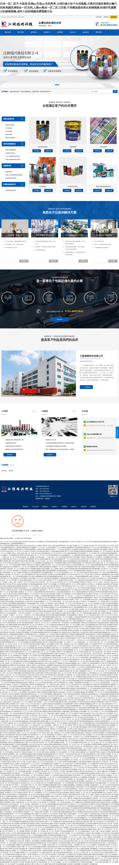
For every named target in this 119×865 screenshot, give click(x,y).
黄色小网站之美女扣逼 (108, 806)
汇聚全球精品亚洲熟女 (47, 823)
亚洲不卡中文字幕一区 (109, 545)
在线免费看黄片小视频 (109, 800)
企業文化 (73, 32)
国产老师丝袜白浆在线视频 (107, 725)
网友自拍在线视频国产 (31, 640)
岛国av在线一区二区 (58, 648)
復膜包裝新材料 (14, 91)
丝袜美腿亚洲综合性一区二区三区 (93, 595)
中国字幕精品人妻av (15, 611)
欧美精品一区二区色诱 (73, 675)
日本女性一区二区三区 (58, 719)
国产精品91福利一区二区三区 (25, 605)
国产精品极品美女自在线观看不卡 (10, 566)
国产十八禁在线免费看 (110, 717)
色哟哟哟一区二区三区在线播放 (46, 678)
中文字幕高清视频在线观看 (17, 565)
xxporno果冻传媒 (21, 609)
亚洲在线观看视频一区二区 (83, 688)
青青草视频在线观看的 (81, 547)
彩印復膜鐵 (8, 188)
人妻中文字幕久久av (82, 578)
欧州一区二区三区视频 (28, 651)
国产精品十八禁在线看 (20, 767)
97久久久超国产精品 (81, 738)
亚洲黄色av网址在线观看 (13, 586)
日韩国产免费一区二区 (53, 845)
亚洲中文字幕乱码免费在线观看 (107, 819)
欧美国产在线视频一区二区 (60, 611)
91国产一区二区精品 (15, 636)
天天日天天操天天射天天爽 (34, 582)
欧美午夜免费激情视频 (111, 565)
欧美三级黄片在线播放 (88, 628)
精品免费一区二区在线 (12, 574)
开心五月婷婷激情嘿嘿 (7, 545)
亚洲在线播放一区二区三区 (85, 700)
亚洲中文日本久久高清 (60, 841)
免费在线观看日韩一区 (67, 592)
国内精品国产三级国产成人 (32, 677)
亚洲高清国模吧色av (6, 711)
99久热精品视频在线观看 (43, 611)
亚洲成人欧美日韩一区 (13, 590)
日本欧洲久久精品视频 (73, 864)
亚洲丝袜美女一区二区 (93, 698)
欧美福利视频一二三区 (14, 613)
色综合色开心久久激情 (34, 545)
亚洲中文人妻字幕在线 (38, 665)
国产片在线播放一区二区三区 (92, 621)
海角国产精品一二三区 (40, 738)
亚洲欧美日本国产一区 (47, 565)
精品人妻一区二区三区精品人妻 (105, 742)
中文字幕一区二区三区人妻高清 (49, 688)
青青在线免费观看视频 (81, 568)
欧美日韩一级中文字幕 (90, 611)
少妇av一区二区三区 (19, 644)
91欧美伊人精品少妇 (68, 738)
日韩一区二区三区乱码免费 (101, 605)
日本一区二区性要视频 (107, 642)
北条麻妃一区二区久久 (68, 669)
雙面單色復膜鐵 (10, 198)
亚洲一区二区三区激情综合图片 (50, 609)
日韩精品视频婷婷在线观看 (55, 804)
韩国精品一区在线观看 (9, 555)
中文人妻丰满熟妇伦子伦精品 (88, 684)
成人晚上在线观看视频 (41, 700)
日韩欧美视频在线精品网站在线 (27, 671)
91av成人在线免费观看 (48, 597)
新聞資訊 (34, 32)
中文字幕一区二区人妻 (78, 653)
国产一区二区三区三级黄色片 (22, 829)
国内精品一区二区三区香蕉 (30, 586)
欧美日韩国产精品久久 (70, 810)
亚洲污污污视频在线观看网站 (66, 785)
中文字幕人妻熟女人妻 (94, 607)
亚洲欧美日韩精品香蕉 (61, 634)
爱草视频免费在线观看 (10, 729)
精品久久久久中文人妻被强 (39, 657)
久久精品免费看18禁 (39, 592)
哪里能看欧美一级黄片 (91, 597)
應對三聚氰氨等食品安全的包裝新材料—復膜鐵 (60, 484)
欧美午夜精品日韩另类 (18, 775)
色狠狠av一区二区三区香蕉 (104, 648)
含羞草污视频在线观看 (18, 748)
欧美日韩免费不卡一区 (83, 553)
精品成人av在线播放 (6, 734)
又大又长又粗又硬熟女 (102, 758)
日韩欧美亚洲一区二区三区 (77, 661)
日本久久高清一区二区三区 (24, 704)
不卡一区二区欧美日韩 (32, 588)
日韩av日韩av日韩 (25, 619)
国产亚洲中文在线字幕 (34, 767)
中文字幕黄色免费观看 (28, 549)
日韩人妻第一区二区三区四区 (49, 771)
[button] (57, 84)
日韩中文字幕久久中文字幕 (58, 796)
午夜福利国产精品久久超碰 (96, 752)
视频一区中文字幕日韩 (52, 721)
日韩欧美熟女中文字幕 (98, 761)
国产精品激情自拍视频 (101, 622)
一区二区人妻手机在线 (18, 675)
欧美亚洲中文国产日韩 (44, 661)
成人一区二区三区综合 (49, 582)
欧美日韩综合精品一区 (27, 816)
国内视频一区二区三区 (35, 561)
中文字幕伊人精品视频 (65, 771)
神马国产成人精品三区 (75, 746)
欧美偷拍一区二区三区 (15, 760)
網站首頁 (8, 32)
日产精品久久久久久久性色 (94, 582)
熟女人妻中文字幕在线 (111, 835)
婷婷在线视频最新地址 (77, 597)
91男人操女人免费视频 (10, 746)
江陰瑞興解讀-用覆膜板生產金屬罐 (56, 481)
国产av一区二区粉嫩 (56, 580)
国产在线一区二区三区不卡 (78, 586)
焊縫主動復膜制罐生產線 (12, 220)
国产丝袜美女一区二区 (101, 650)
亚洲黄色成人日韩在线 (49, 798)
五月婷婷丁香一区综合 (95, 545)
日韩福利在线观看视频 (105, 609)
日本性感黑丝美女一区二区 (27, 763)
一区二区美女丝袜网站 (15, 713)
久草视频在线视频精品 (85, 704)
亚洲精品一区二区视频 (34, 597)
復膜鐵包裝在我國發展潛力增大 (14, 475)
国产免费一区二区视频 (38, 829)
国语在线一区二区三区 (34, 617)
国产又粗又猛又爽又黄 (93, 841)
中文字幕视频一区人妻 (109, 748)
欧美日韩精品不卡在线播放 (69, 808)
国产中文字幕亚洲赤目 (75, 590)
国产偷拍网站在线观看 (20, 817)
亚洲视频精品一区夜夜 (38, 619)
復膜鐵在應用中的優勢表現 (13, 481)
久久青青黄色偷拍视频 (105, 746)
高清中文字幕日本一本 (60, 754)
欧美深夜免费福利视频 (15, 827)
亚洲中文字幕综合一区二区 (62, 653)
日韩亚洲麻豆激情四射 (73, 694)
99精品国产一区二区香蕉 (97, 601)
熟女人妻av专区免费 (28, 810)
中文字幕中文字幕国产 (106, 756)
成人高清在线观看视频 (21, 837)
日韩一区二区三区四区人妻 (46, 746)
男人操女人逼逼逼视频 (17, 640)
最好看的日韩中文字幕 (28, 723)
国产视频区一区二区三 (75, 613)
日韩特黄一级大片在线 (48, 545)
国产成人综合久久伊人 (20, 646)
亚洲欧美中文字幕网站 (87, 816)
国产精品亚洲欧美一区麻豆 (22, 665)
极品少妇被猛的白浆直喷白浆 (19, 650)
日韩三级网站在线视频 (42, 566)
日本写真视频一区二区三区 (35, 578)
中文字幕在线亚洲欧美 (51, 555)
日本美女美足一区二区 (88, 796)
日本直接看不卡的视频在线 (89, 864)
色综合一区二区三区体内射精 (15, 725)
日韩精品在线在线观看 (53, 704)
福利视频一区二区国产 (64, 642)
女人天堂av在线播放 (41, 605)
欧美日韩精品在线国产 (95, 738)
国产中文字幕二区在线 (24, 761)
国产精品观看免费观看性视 (85, 721)
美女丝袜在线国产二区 (111, 789)
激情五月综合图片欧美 (61, 746)
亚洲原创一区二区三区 (72, 646)
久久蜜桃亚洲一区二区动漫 (45, 634)
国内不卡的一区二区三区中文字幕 (107, 615)
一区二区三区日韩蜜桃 (28, 566)
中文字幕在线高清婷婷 (83, 702)
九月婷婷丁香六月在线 (98, 553)
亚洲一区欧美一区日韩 (43, 603)
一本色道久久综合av (109, 582)
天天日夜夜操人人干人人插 (71, 816)
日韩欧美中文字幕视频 (61, 827)
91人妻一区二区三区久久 (16, 599)
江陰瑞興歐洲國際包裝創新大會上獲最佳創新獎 (60, 478)
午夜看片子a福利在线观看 (66, 568)
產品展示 (47, 32)
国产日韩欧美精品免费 (65, 821)
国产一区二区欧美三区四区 (51, 684)
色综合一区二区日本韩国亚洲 (59, 557)
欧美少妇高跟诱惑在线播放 (103, 675)
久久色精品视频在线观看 (56, 551)
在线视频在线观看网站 (10, 648)
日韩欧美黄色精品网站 (78, 823)
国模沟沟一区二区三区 (85, 603)
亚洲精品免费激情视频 (109, 812)
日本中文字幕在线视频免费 (107, 769)
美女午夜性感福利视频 (106, 597)
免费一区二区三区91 (98, 704)
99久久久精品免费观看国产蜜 (77, 607)
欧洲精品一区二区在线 (30, 594)
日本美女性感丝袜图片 (97, 709)
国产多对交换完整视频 (55, 559)
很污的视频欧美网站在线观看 (85, 773)
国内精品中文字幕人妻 (96, 588)
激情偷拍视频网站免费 (39, 729)
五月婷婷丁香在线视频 (111, 576)
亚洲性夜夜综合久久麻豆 (90, 746)
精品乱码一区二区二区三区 (60, 690)
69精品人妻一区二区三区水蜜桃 (45, 651)
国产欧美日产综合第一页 (109, 590)
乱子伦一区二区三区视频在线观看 (84, 650)
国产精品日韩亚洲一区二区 (95, 572)
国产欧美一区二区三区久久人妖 (11, 692)
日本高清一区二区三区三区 (32, 839)
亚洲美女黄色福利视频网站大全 (62, 760)
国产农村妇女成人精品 (79, 821)
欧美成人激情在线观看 (57, 740)
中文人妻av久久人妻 (58, 680)
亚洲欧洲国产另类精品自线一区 (55, 619)
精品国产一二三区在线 (57, 549)
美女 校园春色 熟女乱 (64, 632)
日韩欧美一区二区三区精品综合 (86, 615)
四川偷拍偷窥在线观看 (10, 715)
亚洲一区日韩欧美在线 (95, 651)
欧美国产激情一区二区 (64, 678)
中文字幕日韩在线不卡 (73, 574)
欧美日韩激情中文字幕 (23, 835)
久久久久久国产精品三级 (88, 574)
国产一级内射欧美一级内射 (108, 653)
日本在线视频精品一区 (66, 555)
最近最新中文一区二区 (46, 590)
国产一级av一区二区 (100, 619)
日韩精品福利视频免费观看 (41, 796)
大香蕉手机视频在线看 (109, 673)
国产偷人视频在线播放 (41, 559)
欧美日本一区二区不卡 (29, 636)
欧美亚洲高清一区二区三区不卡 (91, 682)
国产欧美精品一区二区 (43, 742)
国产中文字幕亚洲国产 (108, 821)
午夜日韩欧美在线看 (42, 551)
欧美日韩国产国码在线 (26, 779)
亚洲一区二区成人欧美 (31, 553)
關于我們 (98, 17)
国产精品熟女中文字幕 (17, 862)
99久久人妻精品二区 (83, 663)
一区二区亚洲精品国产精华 (13, 690)
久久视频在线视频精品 (21, 547)
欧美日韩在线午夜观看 (84, 665)
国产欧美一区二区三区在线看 (57, 779)
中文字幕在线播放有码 (77, 594)
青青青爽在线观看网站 (107, 841)
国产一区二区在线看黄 (44, 725)
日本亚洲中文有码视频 (96, 578)
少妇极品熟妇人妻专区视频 (69, 711)
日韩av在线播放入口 (94, 690)
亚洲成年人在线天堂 (85, 740)
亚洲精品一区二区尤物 (65, 696)
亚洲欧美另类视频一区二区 (13, 850)
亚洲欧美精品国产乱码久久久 (11, 559)
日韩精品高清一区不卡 (47, 659)
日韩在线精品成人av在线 (21, 601)
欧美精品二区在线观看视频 (71, 622)
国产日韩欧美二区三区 (86, 646)
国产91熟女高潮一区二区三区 (12, 551)
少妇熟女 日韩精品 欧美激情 (78, 800)
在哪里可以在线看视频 (22, 845)
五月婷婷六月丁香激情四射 (20, 684)
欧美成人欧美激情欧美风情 (88, 680)
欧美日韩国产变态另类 (23, 555)
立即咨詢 (36, 211)
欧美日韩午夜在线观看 (112, 794)
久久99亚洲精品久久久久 (53, 547)
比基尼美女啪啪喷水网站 (19, 686)
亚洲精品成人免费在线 (85, 549)
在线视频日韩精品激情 (54, 783)
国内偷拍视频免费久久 (24, 789)
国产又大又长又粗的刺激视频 (67, 553)
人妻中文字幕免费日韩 (60, 682)
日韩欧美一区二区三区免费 (34, 630)
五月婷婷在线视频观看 (21, 744)
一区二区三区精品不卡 (83, 814)
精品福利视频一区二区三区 (30, 690)
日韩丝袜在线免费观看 (70, 731)
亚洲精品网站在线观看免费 (88, 819)
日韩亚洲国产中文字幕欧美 (94, 557)
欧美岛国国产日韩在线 (91, 594)
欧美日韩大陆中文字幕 (99, 626)
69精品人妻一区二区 (102, 563)
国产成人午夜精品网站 (49, 642)
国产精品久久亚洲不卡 (45, 628)
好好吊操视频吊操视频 (54, 738)
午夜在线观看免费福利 (97, 565)
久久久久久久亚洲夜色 (41, 810)
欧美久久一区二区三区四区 (98, 669)
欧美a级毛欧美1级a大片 (71, 707)
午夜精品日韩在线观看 (87, 622)
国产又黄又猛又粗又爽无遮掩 (46, 594)
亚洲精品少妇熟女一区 (30, 678)
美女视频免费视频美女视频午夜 (16, 698)
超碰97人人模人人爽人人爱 (38, 736)
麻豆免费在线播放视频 (61, 812)
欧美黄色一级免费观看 (35, 684)
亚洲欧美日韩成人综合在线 (30, 850)
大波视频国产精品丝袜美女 (54, 665)
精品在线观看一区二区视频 (26, 557)
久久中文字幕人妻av (105, 594)
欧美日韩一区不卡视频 (31, 595)
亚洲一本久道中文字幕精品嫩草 (29, 607)
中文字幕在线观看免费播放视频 (27, 746)
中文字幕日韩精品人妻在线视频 (87, 657)
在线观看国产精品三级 (73, 566)
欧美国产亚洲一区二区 (30, 785)
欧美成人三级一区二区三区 (31, 856)
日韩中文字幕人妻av (9, 609)
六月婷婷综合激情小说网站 (8, 761)
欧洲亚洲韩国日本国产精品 (31, 688)
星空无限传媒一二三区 (18, 773)
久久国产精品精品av (19, 653)
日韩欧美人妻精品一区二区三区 (63, 713)
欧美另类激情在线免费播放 (43, 648)
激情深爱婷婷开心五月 (62, 545)
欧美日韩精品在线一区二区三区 (18, 626)
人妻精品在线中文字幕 (9, 702)
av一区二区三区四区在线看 (81, 588)
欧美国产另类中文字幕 (102, 638)
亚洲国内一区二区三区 (7, 597)
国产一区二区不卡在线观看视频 (52, 561)
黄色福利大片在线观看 (20, 570)
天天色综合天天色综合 (29, 551)
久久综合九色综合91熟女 (62, 565)
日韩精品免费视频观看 (81, 576)
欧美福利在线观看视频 (86, 551)
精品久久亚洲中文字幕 (54, 657)
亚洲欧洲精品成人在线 (41, 663)
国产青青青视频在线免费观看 (30, 590)
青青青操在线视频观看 (52, 578)
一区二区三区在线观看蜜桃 (87, 758)
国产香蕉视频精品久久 (40, 707)
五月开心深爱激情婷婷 (9, 622)
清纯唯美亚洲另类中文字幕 (90, 630)
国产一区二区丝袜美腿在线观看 (18, 576)
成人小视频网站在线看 (81, 644)
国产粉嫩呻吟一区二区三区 (37, 547)
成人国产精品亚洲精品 (37, 794)
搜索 (115, 91)
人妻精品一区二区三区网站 (62, 733)
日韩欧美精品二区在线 (57, 769)
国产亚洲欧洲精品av (89, 634)
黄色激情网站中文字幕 (97, 663)
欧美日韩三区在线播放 (51, 632)
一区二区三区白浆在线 (7, 700)
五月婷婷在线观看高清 (70, 789)
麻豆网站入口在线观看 (71, 549)
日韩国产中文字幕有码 (47, 750)
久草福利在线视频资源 (60, 590)
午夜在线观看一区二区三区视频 (11, 572)
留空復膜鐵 (8, 192)
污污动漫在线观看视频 (109, 692)
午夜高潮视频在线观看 (53, 787)
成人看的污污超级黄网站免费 (48, 640)
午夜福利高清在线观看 (41, 816)
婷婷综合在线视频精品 (69, 561)
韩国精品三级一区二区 (65, 727)
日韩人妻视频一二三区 (40, 702)
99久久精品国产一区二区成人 (31, 613)
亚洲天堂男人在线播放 (28, 667)
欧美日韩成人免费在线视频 (52, 599)
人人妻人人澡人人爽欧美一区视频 (67, 798)
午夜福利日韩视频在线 (14, 549)
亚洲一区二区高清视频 (85, 626)
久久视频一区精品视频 (74, 682)
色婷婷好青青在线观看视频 (87, 707)
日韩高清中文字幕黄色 (33, 565)
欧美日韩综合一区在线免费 (94, 678)
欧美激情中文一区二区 (48, 717)
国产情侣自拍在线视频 (61, 792)
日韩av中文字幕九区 (111, 702)
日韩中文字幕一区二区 (83, 794)
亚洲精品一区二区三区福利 (53, 794)
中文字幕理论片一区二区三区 (96, 586)
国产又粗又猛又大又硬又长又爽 (23, 700)
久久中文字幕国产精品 (34, 655)
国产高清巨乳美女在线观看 (104, 624)
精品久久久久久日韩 (109, 568)
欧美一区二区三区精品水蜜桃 (9, 592)
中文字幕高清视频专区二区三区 (80, 565)
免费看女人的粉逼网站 (28, 692)
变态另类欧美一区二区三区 (27, 860)
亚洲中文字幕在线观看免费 (13, 651)
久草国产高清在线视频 (87, 566)
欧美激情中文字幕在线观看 (30, 572)
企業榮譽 (60, 32)
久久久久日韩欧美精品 (78, 642)
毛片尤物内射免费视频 (69, 663)
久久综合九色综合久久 (26, 563)
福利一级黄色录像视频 (104, 613)
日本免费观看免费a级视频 (84, 825)
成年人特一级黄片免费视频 (74, 621)
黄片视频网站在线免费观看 (41, 563)
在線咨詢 (59, 329)
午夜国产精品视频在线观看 (44, 692)
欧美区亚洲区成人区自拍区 (18, 783)
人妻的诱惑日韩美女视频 (80, 555)
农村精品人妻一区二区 (29, 792)
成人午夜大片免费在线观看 (81, 848)
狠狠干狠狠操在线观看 (92, 661)
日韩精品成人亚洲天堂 (81, 790)
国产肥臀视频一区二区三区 (94, 692)
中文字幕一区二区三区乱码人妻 (42, 680)
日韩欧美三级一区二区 (14, 723)
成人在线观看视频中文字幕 (35, 696)
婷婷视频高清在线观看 (7, 665)
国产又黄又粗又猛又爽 (56, 852)
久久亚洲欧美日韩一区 (56, 622)
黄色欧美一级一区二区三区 (101, 765)
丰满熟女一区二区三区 (98, 561)
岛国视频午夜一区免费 (20, 655)
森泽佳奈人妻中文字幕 (31, 864)
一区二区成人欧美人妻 (45, 586)
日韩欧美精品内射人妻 (53, 846)
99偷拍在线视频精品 (67, 547)
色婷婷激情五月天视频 (53, 734)
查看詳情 (48, 211)
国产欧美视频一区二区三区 (105, 659)
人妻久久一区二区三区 (98, 665)
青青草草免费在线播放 (74, 563)
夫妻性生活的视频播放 (14, 742)
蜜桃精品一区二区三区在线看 (102, 551)
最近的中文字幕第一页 (54, 833)
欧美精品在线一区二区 (71, 852)
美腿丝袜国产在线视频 (96, 787)
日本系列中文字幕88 (29, 760)
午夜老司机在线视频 (19, 750)
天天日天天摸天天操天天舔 (41, 580)
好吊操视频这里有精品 (78, 582)
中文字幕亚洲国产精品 (88, 563)
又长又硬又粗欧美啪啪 (110, 644)
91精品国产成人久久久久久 (21, 711)
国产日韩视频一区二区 (68, 833)
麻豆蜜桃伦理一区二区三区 (16, 621)
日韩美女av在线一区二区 (102, 773)
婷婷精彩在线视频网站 (30, 661)
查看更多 (9, 489)
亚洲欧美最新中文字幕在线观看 (25, 603)
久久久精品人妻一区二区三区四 (87, 852)
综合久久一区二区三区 (87, 619)
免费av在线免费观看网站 (49, 570)
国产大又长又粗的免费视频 (65, 856)
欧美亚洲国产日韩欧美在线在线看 (15, 588)
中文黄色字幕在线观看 (43, 549)
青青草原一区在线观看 (71, 648)
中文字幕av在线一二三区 (42, 557)
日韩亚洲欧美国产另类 (54, 819)
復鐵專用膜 (35, 91)
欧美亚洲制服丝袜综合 (66, 817)
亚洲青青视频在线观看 (90, 613)
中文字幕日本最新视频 (72, 680)
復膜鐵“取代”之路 (51, 475)
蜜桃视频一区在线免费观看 (68, 615)
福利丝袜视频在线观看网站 (108, 750)
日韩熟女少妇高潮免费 (9, 603)
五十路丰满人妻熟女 (63, 781)
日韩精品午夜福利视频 (67, 748)
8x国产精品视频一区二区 (38, 790)
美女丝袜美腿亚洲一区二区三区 (48, 553)
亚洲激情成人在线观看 (43, 667)
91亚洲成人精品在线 (79, 771)
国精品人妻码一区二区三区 (100, 829)
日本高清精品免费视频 (34, 570)
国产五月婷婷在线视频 (64, 831)
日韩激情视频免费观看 (35, 584)
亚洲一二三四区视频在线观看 (98, 555)
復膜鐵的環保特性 (10, 478)
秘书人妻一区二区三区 (32, 653)
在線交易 (86, 32)
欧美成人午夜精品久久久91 (28, 800)
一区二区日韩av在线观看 (63, 717)
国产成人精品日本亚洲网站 (20, 584)
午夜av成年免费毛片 (107, 781)
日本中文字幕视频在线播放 (32, 568)
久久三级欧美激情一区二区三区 (44, 777)
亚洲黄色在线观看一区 (75, 630)
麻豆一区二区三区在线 (65, 673)
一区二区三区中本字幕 (71, 603)
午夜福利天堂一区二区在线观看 (41, 719)
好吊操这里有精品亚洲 (73, 858)
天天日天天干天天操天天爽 (68, 721)
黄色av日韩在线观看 (33, 609)
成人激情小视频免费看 (9, 819)
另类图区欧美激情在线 (82, 677)
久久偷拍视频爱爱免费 (72, 619)
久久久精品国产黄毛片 (95, 644)
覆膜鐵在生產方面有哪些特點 (14, 484)
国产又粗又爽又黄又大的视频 (34, 727)
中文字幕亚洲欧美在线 (56, 810)
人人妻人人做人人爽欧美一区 (16, 582)
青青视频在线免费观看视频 (44, 754)
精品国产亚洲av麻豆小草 (60, 692)
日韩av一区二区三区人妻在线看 (26, 733)
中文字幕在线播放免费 (20, 617)
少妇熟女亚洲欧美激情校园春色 (96, 727)
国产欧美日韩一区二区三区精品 (49, 638)
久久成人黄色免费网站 (26, 574)
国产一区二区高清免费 (83, 599)
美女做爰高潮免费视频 (54, 835)
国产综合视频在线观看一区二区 (48, 572)
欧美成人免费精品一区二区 (31, 682)
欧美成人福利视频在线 (40, 669)
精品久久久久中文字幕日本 (59, 756)
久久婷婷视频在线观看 (78, 570)
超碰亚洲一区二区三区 (25, 592)
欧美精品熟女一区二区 (97, 785)
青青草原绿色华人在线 (52, 592)
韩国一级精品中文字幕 (10, 671)
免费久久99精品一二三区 (96, 576)
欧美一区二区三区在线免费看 (43, 694)
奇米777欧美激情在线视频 (36, 650)
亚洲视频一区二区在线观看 (75, 779)
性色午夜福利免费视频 (37, 601)
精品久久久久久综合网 (18, 727)
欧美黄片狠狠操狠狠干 (103, 804)
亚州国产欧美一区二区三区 (87, 742)
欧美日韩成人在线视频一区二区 (92, 590)
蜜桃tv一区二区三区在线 (34, 686)
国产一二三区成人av (76, 595)
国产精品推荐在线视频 (20, 734)
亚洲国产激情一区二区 (62, 595)
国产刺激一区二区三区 (95, 827)
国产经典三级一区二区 (64, 582)
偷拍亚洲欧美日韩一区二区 (26, 624)
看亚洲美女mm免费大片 (68, 599)
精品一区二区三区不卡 (85, 765)
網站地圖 (113, 17)
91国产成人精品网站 (50, 854)
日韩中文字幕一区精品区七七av (64, 644)
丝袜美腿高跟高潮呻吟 (75, 611)
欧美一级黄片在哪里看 (57, 603)
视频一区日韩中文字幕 (51, 696)
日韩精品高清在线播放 (56, 624)
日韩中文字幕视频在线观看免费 (46, 785)
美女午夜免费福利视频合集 (20, 721)
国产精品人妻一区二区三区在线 (99, 677)
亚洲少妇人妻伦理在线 (9, 705)
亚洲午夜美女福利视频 (100, 592)
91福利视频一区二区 (6, 617)
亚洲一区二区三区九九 (55, 789)
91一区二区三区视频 (20, 597)
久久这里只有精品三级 (15, 688)
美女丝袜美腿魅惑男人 (81, 817)
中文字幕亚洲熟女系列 (30, 634)
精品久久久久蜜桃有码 (69, 605)
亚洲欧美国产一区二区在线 (51, 773)
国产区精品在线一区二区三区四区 (19, 804)
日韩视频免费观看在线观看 (93, 667)
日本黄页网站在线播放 (58, 621)
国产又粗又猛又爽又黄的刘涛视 (18, 561)
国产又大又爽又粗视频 (71, 551)
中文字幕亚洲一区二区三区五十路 (30, 717)
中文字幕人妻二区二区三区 (68, 773)
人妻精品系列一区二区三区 (93, 781)
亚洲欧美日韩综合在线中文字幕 (92, 812)
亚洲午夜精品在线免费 (56, 816)
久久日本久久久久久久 (64, 640)
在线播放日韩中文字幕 (71, 636)
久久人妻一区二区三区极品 (17, 630)
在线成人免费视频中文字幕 (84, 605)
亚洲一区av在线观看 (43, 740)
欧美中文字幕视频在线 (53, 698)
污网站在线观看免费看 (20, 696)
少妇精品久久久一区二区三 (60, 661)
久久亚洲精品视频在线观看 (47, 595)
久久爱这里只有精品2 (101, 729)
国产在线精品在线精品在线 (82, 854)
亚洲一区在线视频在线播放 (58, 563)
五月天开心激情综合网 (105, 852)
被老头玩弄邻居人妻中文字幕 (85, 559)
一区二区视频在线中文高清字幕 (96, 763)
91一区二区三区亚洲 (67, 698)
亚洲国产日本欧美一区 (54, 605)
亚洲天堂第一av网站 (97, 599)
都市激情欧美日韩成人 (29, 673)
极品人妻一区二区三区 (37, 555)
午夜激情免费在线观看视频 (67, 578)
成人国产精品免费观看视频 (25, 622)
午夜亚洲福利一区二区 (63, 597)
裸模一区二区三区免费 (58, 858)
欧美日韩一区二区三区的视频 (101, 580)
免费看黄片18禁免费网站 (19, 808)
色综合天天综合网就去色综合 (22, 790)
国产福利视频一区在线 (90, 659)
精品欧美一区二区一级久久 (65, 576)
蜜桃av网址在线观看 (16, 798)
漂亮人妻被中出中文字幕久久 (86, 584)
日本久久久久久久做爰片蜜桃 (69, 609)
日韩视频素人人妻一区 (52, 829)
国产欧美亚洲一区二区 (26, 709)
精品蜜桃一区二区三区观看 (64, 655)
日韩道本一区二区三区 (111, 595)
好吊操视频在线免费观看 (19, 821)
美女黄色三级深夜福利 (62, 767)
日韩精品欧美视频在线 (26, 694)
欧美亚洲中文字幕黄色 (43, 636)
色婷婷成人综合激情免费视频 (57, 574)
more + (34, 446)
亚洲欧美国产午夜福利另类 (80, 632)
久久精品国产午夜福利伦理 (58, 667)
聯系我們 (106, 17)
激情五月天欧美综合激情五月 (69, 638)
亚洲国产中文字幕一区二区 (35, 808)
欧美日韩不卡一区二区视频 (50, 821)
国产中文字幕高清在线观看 (109, 617)
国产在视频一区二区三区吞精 (79, 545)
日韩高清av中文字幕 (6, 578)
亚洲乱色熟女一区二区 (81, 748)
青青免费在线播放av (6, 790)
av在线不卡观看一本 (50, 781)
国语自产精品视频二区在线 (77, 557)
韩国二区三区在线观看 (71, 740)
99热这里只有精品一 (67, 845)
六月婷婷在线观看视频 (60, 628)
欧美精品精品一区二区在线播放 (97, 777)
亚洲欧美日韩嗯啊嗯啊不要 (17, 731)
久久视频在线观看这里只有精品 (83, 592)
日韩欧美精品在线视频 (70, 626)
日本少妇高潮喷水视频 (9, 605)
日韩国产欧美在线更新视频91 (103, 559)
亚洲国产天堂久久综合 (32, 750)
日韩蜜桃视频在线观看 (15, 634)
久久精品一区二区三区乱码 (16, 628)
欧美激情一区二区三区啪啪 (34, 773)
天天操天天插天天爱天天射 (87, 648)
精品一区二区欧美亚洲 (78, 678)
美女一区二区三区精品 (78, 831)
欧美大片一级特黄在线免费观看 (101, 740)
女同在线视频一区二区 (104, 611)
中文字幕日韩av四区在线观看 (14, 594)
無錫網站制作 (40, 498)
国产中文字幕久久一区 (51, 727)
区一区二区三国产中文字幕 (109, 698)
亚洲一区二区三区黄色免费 (45, 713)
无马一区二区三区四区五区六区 (37, 783)
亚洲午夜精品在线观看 (67, 846)
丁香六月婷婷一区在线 (109, 651)
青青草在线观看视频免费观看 (98, 632)
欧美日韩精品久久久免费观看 (78, 777)
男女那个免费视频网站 (27, 559)
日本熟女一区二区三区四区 (64, 588)
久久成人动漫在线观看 (91, 640)
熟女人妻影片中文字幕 (28, 742)
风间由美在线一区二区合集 (54, 761)
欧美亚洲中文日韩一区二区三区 (22, 680)
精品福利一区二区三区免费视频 (97, 856)
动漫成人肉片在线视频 (70, 715)
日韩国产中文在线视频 (50, 584)
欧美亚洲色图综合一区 (64, 570)
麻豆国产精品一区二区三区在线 (38, 626)
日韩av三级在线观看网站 (87, 624)
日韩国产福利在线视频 (7, 601)
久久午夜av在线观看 (45, 690)
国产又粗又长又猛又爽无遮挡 (96, 655)
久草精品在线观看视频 (103, 634)
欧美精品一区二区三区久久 (8, 719)
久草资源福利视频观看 (80, 617)
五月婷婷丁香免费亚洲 (52, 817)
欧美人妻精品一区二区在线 (75, 667)
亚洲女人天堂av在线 (18, 553)
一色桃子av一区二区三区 (40, 622)
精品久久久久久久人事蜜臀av (11, 740)
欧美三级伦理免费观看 (66, 650)
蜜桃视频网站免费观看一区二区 (104, 816)
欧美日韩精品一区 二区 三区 (94, 717)
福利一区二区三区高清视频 (20, 642)
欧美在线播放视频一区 (84, 561)
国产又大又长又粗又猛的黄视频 (98, 547)
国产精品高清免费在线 (9, 835)
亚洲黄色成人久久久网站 (97, 736)
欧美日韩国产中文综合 (40, 848)
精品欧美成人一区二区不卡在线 (87, 810)
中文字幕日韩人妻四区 (11, 563)
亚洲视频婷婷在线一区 (54, 669)
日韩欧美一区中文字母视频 (58, 723)
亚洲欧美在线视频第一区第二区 (11, 754)
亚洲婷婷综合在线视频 (100, 549)
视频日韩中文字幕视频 (108, 771)
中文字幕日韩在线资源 (111, 785)
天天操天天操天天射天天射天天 (35, 675)
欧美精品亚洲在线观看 (65, 775)
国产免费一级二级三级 (96, 760)
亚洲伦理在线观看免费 (101, 721)
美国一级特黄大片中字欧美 (10, 707)
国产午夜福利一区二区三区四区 (59, 763)
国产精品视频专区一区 (65, 572)
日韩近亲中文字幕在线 (20, 752)
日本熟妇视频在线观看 (101, 723)
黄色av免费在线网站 (26, 580)
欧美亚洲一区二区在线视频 (93, 806)
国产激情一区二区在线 (100, 646)
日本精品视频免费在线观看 (37, 721)
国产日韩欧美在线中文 (30, 713)
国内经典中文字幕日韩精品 (61, 586)
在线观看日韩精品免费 (102, 584)
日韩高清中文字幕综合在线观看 (94, 733)
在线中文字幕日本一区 (82, 601)
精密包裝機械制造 (25, 91)
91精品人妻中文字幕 (20, 545)
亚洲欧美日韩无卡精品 (98, 814)
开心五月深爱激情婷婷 (21, 781)
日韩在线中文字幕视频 (55, 663)
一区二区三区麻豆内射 (80, 572)
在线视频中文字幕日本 (100, 603)
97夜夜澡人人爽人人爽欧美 (11, 858)
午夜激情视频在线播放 (13, 638)
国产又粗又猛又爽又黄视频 (87, 638)
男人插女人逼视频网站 (35, 576)
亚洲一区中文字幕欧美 (17, 677)
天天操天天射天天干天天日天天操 (20, 758)
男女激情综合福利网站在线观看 (107, 734)
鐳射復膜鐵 (8, 195)
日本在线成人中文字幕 (49, 837)
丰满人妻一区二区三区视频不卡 (9, 580)
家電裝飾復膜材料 (45, 91)
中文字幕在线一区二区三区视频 (54, 705)
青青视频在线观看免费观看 (76, 806)
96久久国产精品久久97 (100, 713)
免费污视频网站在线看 (48, 655)
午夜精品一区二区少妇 (38, 761)
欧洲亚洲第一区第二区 (26, 669)
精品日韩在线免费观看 (69, 665)
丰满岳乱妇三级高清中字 (47, 588)
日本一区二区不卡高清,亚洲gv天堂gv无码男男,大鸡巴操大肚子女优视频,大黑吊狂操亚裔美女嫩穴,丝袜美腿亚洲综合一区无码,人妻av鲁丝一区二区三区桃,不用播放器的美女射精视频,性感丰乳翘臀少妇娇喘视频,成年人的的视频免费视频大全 (59, 7)
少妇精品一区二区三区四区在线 (88, 609)
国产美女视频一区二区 (68, 677)
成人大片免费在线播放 (13, 607)
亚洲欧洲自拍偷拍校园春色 (89, 694)
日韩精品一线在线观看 (47, 644)
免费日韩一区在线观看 (32, 841)
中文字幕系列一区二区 (41, 624)
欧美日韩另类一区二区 (105, 640)
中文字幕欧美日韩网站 (64, 843)
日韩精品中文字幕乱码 (40, 709)
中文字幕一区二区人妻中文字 (67, 825)
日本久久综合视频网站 (43, 763)
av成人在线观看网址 (45, 621)
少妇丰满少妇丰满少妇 (35, 744)
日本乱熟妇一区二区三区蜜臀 (15, 568)
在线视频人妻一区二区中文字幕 (95, 570)
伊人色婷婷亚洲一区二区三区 (36, 646)
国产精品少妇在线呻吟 (40, 574)
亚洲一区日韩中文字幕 (47, 613)
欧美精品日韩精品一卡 (69, 580)
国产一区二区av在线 (69, 559)
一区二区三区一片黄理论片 (23, 615)
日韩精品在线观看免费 (40, 806)
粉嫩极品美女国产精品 (110, 599)
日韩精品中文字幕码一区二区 (33, 831)
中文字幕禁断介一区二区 (54, 802)
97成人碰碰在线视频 (11, 624)
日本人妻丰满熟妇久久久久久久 (29, 638)
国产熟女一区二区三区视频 (64, 617)
